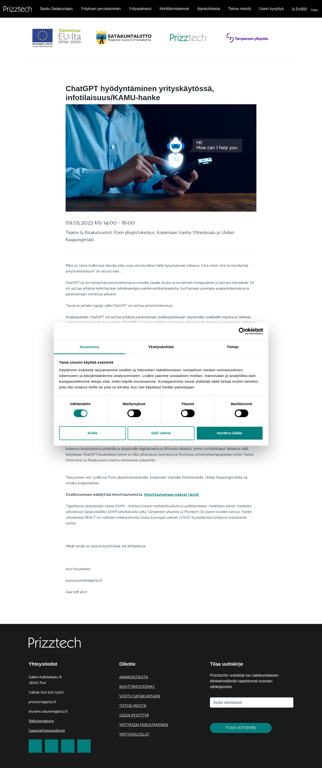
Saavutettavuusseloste (47, 730)
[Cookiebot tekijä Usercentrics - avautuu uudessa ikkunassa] (242, 331)
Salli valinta (161, 433)
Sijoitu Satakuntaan (139, 696)
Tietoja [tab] (233, 347)
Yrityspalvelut (134, 734)
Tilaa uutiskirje (240, 728)
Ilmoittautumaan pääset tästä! (171, 494)
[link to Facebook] (35, 746)
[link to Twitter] (51, 746)
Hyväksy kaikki (229, 433)
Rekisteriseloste (41, 721)
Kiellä (92, 433)
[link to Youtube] (84, 746)
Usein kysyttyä (134, 715)
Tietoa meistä (132, 706)
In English (299, 8)
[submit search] (314, 9)
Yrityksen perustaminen (143, 725)
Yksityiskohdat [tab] (161, 347)
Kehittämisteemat (137, 687)
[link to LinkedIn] (67, 746)
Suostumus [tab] (89, 347)
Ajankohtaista (133, 677)
